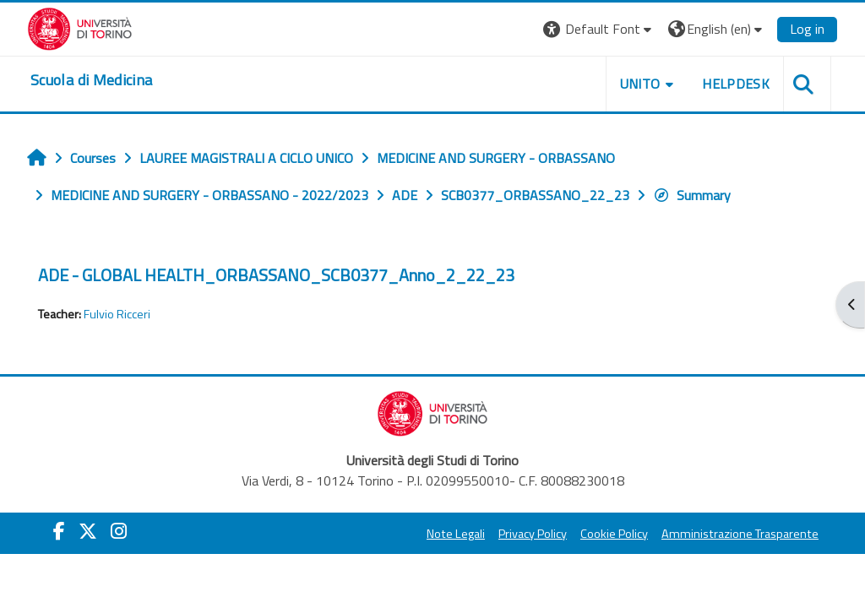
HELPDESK (736, 83)
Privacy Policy (532, 533)
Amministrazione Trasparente (740, 533)
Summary (692, 195)
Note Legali (456, 533)
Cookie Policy (614, 533)
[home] (91, 80)
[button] (599, 29)
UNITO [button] (640, 83)
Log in (807, 29)
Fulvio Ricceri (117, 314)
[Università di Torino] (80, 27)
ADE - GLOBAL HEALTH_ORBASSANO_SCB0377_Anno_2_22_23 (276, 275)
